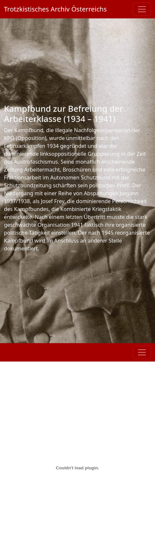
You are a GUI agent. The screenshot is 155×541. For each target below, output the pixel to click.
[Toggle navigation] (142, 9)
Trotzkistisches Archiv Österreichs (55, 9)
